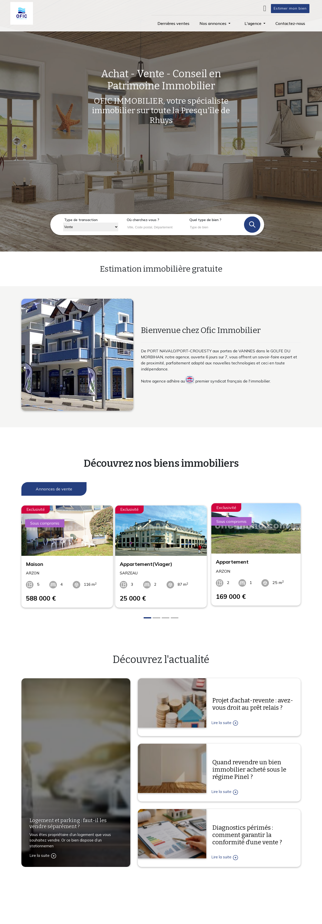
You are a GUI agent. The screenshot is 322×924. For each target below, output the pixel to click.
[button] (214, 23)
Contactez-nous (48, 915)
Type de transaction (81, 220)
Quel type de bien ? (205, 220)
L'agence (217, 892)
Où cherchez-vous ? (143, 220)
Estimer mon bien (290, 8)
